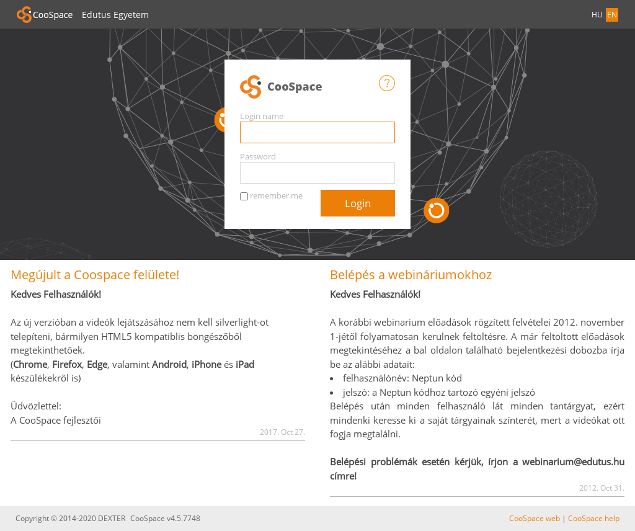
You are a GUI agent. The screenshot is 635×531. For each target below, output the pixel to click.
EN (612, 14)
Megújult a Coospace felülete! (95, 274)
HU (597, 14)
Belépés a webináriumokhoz (411, 274)
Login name (261, 116)
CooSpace (309, 87)
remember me (276, 195)
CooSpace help (593, 518)
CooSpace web (534, 518)
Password (258, 156)
